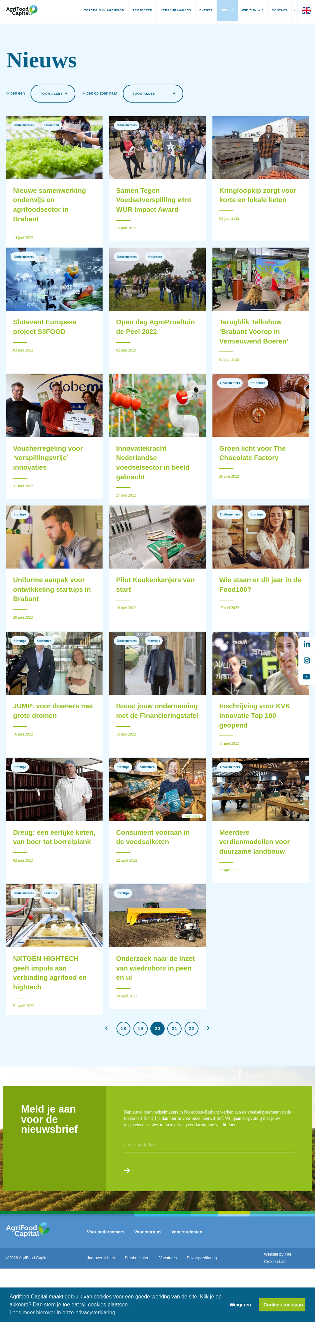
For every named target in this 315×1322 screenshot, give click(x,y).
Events (195, 10)
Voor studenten (186, 1285)
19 (140, 1074)
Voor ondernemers (105, 1285)
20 (157, 1074)
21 (174, 1074)
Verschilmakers (165, 10)
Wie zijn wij (242, 10)
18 (123, 1074)
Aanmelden (151, 1219)
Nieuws (216, 10)
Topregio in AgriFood (93, 10)
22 (192, 1074)
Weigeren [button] (240, 1304)
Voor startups (147, 1285)
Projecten (132, 10)
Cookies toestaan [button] (283, 1304)
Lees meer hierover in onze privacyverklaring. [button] (63, 1312)
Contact (269, 10)
